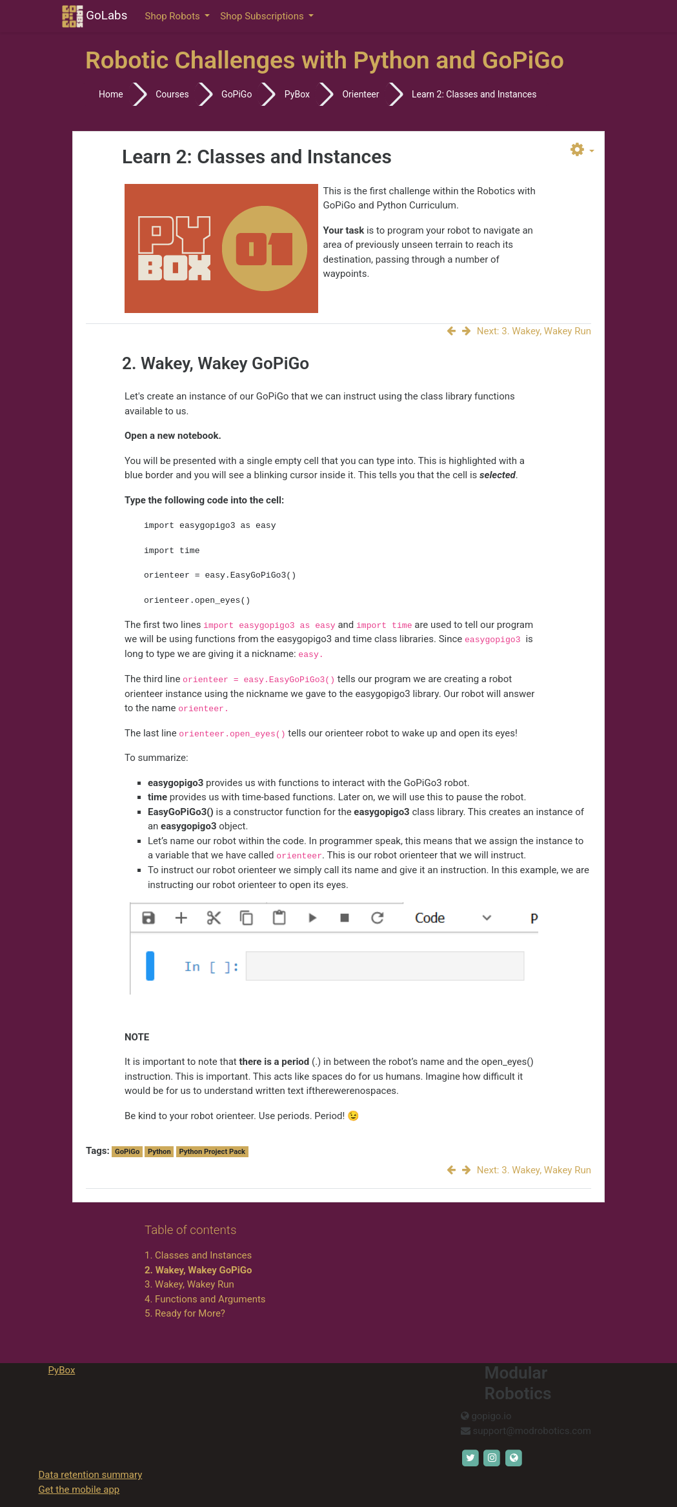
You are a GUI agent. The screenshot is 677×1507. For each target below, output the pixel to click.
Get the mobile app (79, 1489)
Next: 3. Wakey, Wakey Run (526, 331)
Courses (172, 94)
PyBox (297, 94)
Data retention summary (91, 1475)
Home (111, 94)
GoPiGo (236, 94)
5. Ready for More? (185, 1313)
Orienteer (360, 94)
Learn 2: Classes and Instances (474, 94)
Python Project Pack (212, 1152)
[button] (582, 150)
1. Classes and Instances (198, 1255)
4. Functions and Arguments (205, 1299)
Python (159, 1152)
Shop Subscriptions (263, 16)
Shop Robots (174, 16)
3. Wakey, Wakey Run (189, 1284)
